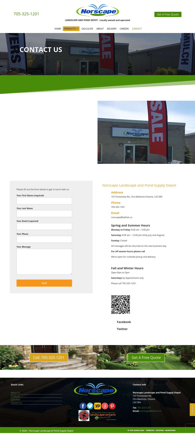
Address (117, 192)
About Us (15, 393)
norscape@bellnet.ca (150, 411)
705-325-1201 (144, 408)
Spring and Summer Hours (130, 225)
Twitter (122, 329)
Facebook (124, 322)
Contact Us (16, 403)
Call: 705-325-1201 (48, 358)
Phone (116, 202)
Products (69, 29)
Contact (137, 29)
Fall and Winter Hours (127, 268)
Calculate (87, 29)
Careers (124, 29)
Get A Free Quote (146, 358)
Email (115, 213)
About (100, 29)
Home (58, 29)
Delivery (112, 29)
